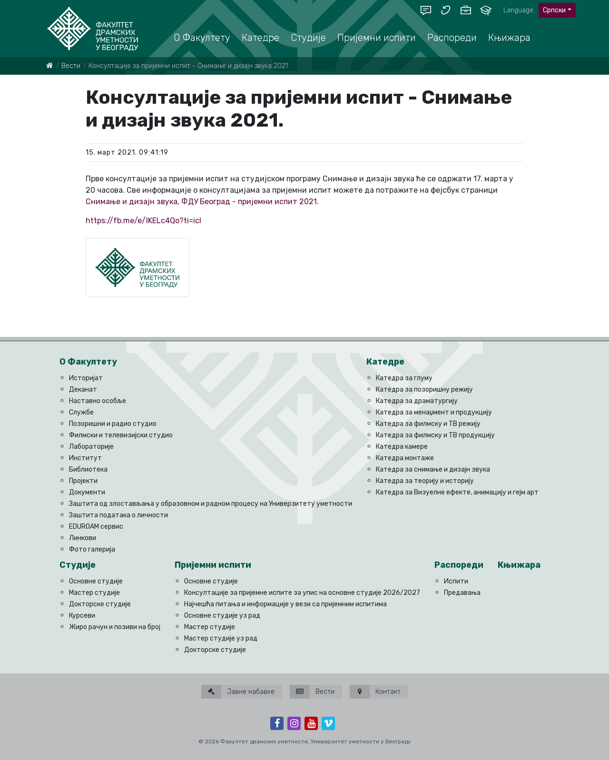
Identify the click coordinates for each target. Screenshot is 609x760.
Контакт (375, 692)
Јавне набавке (238, 692)
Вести (70, 66)
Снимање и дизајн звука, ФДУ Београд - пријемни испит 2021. (202, 201)
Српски (554, 10)
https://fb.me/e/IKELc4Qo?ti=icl (143, 220)
